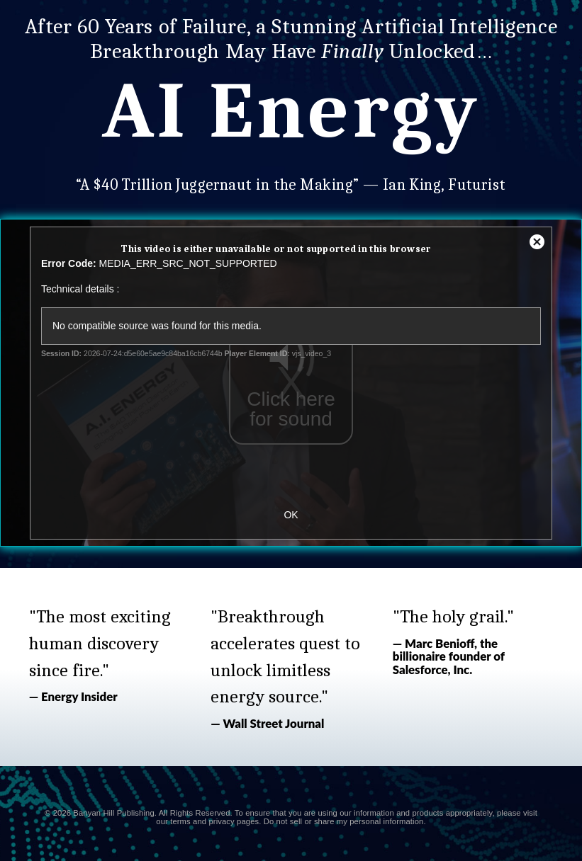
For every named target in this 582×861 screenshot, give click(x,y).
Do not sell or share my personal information (344, 821)
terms (180, 821)
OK (291, 514)
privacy (221, 821)
